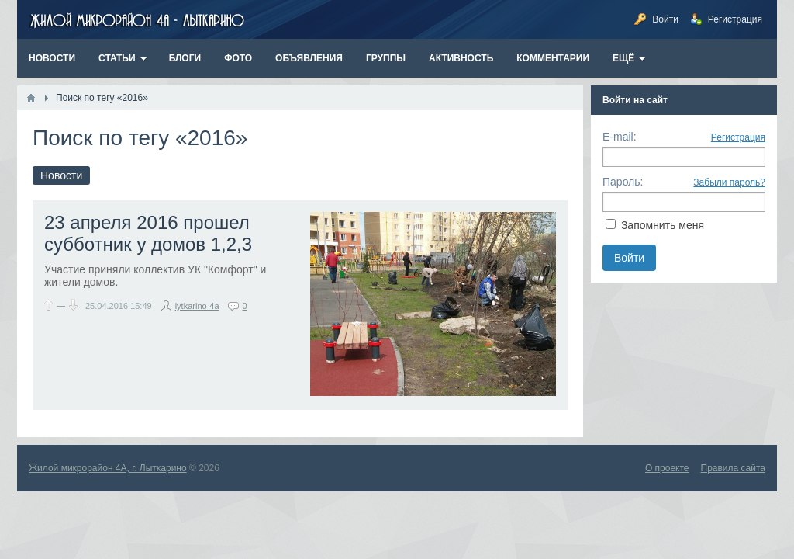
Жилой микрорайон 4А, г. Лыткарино (108, 468)
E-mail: (619, 136)
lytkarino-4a (197, 306)
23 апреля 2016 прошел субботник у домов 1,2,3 (148, 233)
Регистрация (738, 137)
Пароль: (622, 181)
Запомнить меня (662, 225)
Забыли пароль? (729, 182)
